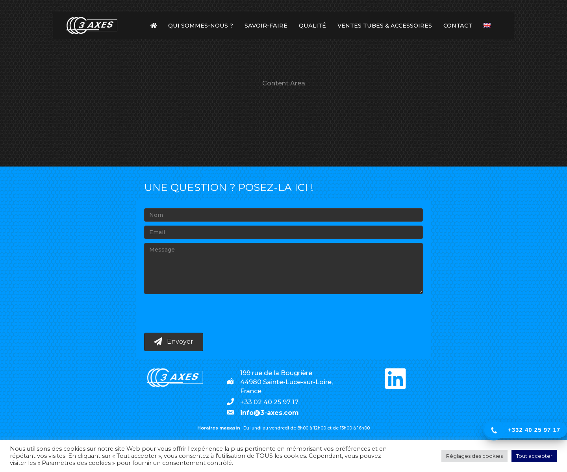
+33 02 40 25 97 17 (269, 402)
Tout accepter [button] (534, 456)
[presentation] (204, 313)
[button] (173, 342)
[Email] (283, 232)
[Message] (283, 268)
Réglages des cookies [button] (474, 456)
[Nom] (283, 215)
